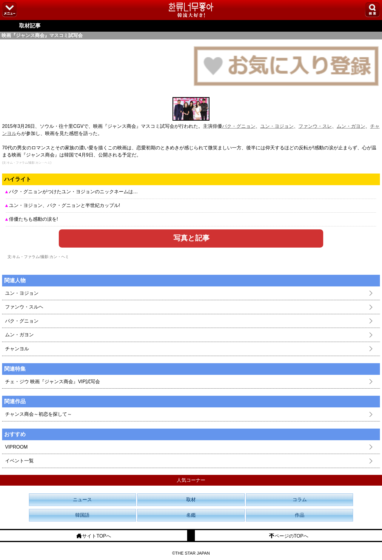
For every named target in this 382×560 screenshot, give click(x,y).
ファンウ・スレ (315, 126)
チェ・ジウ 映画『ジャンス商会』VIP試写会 (52, 381)
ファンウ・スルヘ (24, 306)
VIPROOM (16, 446)
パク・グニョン (238, 126)
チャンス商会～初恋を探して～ (38, 414)
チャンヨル (17, 348)
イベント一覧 (19, 460)
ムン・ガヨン (351, 126)
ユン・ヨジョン (277, 126)
